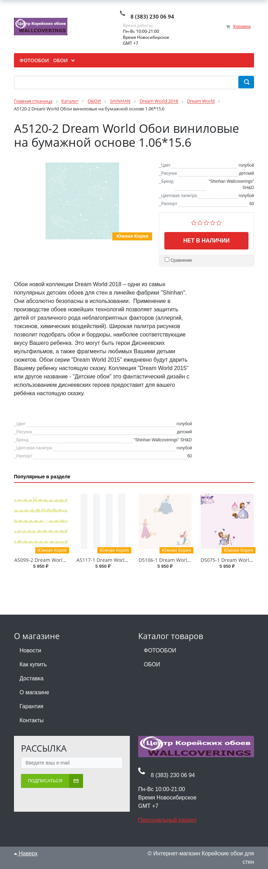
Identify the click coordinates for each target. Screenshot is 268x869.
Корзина (242, 26)
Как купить (33, 664)
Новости (30, 650)
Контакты (32, 720)
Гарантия (31, 706)
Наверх (26, 853)
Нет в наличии (206, 241)
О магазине (34, 692)
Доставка (32, 678)
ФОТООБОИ (160, 650)
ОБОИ (152, 664)
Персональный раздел (167, 820)
